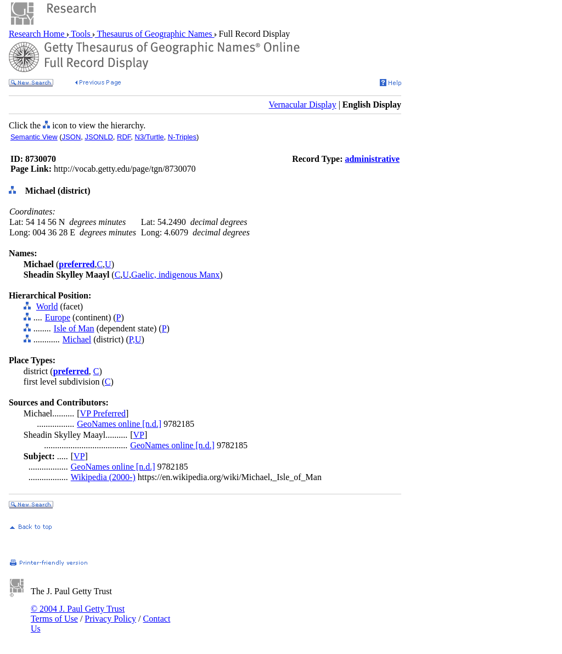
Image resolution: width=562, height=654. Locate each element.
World (47, 306)
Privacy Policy (110, 618)
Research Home (38, 33)
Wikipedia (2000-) (103, 477)
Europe (57, 317)
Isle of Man (74, 328)
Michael (77, 339)
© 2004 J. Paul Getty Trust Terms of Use (78, 613)
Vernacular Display (302, 104)
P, (132, 339)
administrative (372, 159)
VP (138, 434)
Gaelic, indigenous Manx (175, 274)
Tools (81, 33)
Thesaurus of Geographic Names (155, 33)
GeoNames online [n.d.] (119, 424)
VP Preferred (103, 413)
